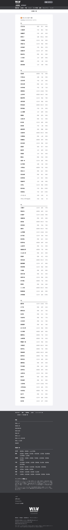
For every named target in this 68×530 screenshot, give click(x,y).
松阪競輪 (47, 462)
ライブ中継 (35, 7)
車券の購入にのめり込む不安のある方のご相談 (23, 521)
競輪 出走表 (17, 430)
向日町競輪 (32, 466)
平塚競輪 (36, 458)
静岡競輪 (22, 459)
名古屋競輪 (22, 462)
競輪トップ (17, 423)
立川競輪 (27, 455)
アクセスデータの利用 (19, 503)
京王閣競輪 (22, 455)
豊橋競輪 (37, 462)
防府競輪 (31, 469)
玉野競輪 (22, 469)
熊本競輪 (48, 474)
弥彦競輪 (22, 453)
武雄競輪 (32, 474)
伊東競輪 (47, 458)
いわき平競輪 (32, 451)
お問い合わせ (17, 498)
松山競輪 (37, 471)
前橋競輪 (26, 453)
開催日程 (17, 7)
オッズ (29, 7)
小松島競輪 (27, 471)
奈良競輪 (26, 466)
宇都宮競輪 (36, 453)
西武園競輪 (47, 453)
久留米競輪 (27, 474)
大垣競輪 (32, 462)
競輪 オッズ (17, 435)
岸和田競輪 (43, 466)
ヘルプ (16, 496)
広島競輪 (26, 469)
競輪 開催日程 (18, 428)
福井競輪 (22, 466)
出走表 (22, 7)
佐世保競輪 (37, 474)
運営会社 (16, 517)
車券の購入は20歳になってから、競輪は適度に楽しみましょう (26, 520)
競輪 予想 (17, 433)
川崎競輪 (31, 458)
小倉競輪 (22, 474)
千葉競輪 (26, 458)
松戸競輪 (22, 458)
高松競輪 (22, 471)
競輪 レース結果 (18, 440)
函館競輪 (22, 451)
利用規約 (21, 517)
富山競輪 (42, 462)
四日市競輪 (22, 464)
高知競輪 (32, 471)
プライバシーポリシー (34, 517)
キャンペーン (45, 7)
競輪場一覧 (17, 425)
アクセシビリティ (18, 501)
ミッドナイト (53, 7)
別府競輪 (43, 474)
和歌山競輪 (37, 466)
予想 (26, 7)
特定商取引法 (26, 517)
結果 (40, 7)
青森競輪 (26, 451)
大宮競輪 (42, 453)
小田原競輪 (41, 458)
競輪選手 (17, 443)
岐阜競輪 (27, 462)
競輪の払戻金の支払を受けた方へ (21, 523)
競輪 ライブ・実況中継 (20, 438)
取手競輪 (31, 453)
